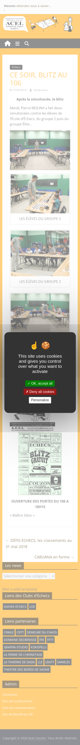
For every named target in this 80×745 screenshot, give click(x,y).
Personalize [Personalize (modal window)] (40, 400)
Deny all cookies (40, 392)
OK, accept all (40, 383)
